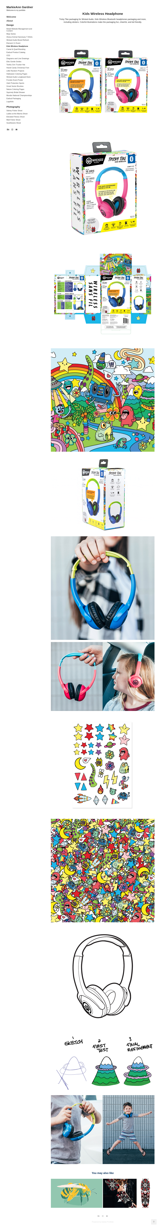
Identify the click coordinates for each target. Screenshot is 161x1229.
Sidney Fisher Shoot (14, 111)
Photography (13, 107)
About (9, 21)
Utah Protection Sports (15, 83)
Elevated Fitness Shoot (15, 117)
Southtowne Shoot (13, 123)
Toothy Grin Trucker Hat (15, 65)
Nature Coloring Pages (15, 89)
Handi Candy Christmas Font (17, 68)
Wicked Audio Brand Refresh (17, 40)
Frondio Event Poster (14, 80)
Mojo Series (11, 34)
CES (8, 55)
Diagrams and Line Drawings (17, 58)
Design (10, 25)
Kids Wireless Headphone (17, 46)
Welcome (11, 17)
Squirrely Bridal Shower (15, 92)
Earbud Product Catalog (15, 52)
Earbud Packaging (13, 98)
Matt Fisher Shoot (13, 120)
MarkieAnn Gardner (19, 7)
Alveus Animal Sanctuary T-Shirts (19, 37)
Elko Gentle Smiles (13, 62)
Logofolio (10, 102)
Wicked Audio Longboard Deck (18, 77)
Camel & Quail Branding (15, 49)
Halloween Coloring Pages (16, 74)
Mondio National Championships (19, 95)
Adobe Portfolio (108, 1222)
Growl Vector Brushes (14, 86)
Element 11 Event (13, 43)
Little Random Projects (15, 71)
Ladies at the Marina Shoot (16, 114)
